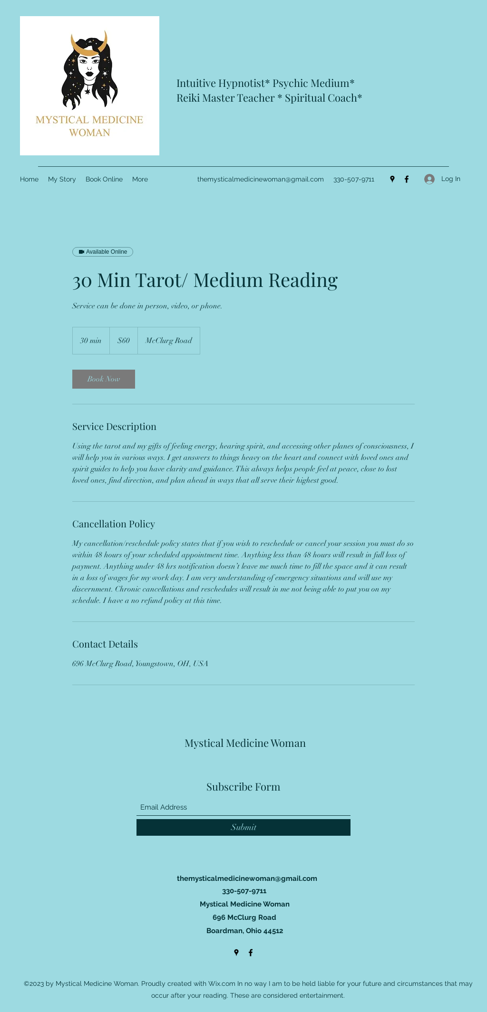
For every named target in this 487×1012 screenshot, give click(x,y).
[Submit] (243, 827)
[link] (103, 379)
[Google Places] (392, 179)
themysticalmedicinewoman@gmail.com (260, 179)
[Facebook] (406, 179)
